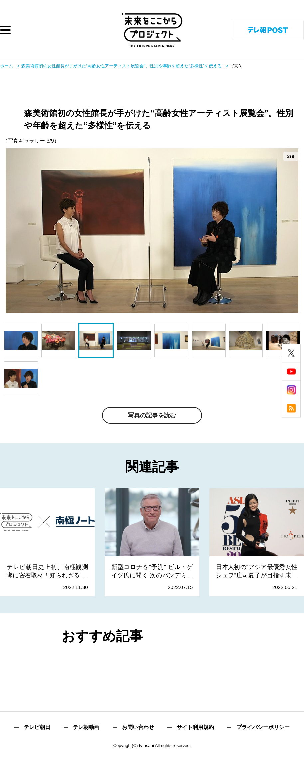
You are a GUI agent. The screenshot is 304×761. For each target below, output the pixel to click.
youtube (291, 371)
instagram (291, 390)
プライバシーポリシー (263, 727)
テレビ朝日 (37, 727)
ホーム (6, 65)
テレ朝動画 (86, 727)
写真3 (235, 65)
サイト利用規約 (195, 727)
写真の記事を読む (152, 415)
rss (291, 408)
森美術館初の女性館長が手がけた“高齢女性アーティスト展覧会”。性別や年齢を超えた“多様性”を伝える (121, 65)
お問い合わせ (138, 727)
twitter (291, 353)
